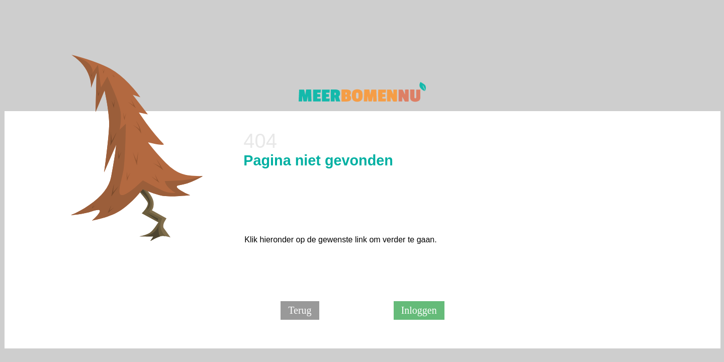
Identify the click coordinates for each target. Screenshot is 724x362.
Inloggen (419, 310)
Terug (299, 310)
